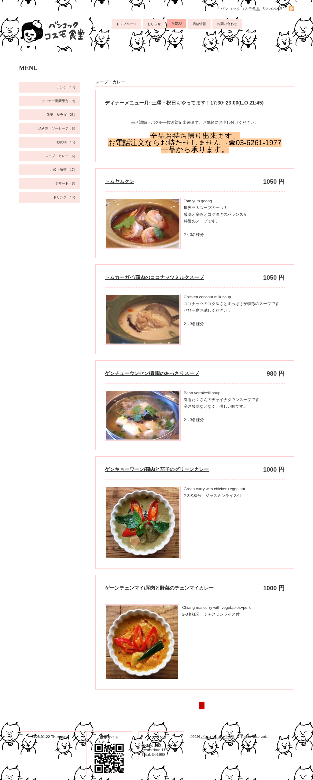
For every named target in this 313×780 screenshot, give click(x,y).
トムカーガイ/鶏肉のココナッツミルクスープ (154, 277)
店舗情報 (199, 24)
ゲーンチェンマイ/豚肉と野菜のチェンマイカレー (159, 588)
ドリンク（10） (65, 197)
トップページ (126, 24)
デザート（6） (66, 183)
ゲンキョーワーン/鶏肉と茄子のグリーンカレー (157, 469)
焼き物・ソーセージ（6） (57, 128)
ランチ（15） (67, 87)
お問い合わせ (227, 24)
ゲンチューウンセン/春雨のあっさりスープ (152, 373)
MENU (177, 23)
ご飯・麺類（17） (63, 169)
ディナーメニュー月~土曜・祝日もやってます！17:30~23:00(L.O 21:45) (184, 102)
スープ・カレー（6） (61, 156)
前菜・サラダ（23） (61, 114)
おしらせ (154, 24)
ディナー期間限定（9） (59, 101)
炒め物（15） (67, 142)
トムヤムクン (119, 181)
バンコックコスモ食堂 (218, 736)
